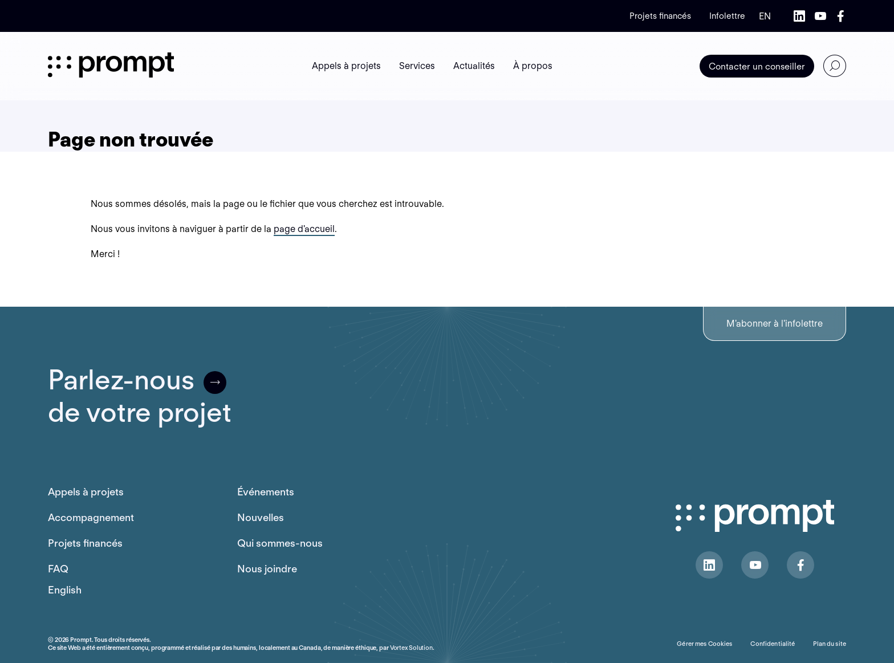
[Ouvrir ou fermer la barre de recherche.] (834, 66)
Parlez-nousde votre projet (139, 396)
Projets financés (660, 16)
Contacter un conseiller (757, 66)
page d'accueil (304, 228)
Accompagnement (91, 517)
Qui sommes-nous (280, 543)
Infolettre (727, 16)
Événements (265, 492)
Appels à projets (86, 492)
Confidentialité (772, 644)
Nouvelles (260, 517)
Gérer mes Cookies (704, 644)
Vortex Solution (411, 648)
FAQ (58, 569)
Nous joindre (267, 569)
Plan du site (829, 644)
